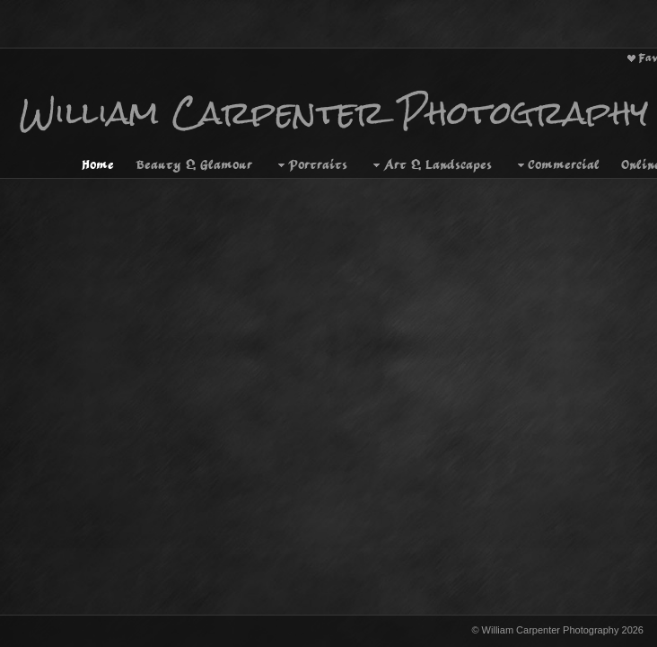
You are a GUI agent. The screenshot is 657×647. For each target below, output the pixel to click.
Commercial (556, 154)
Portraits (310, 154)
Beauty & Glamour (194, 154)
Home (98, 154)
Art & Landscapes (430, 154)
